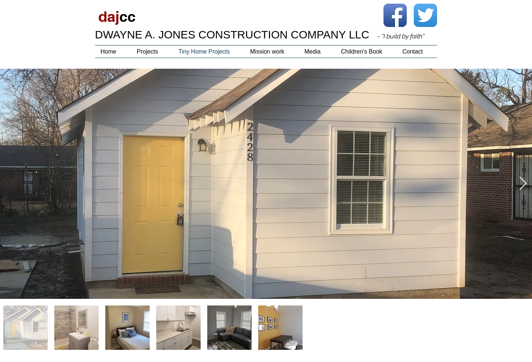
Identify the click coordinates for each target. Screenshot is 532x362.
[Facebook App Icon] (395, 15)
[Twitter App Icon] (425, 15)
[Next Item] (523, 184)
